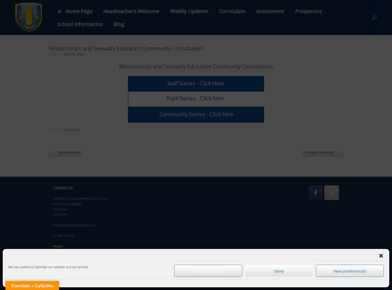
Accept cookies (208, 271)
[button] (381, 255)
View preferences (349, 271)
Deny (279, 271)
